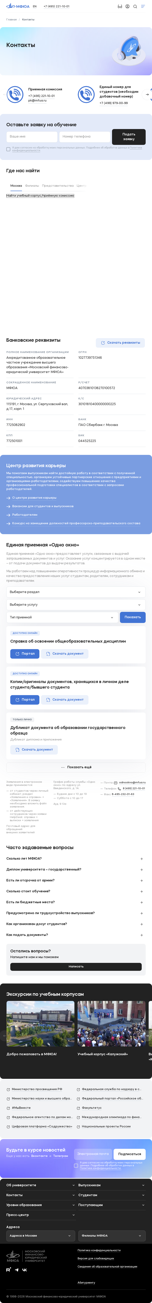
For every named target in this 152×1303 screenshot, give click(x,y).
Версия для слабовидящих (96, 1258)
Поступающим (90, 1205)
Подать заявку (129, 137)
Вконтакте (39, 1156)
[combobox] (76, 592)
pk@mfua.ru (37, 100)
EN (34, 6)
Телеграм (60, 1156)
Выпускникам (89, 1185)
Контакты (14, 1195)
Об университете (21, 1185)
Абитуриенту (86, 1282)
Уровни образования (24, 1205)
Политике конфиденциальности (100, 1168)
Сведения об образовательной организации (107, 1266)
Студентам (87, 1195)
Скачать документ (65, 654)
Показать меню (143, 6)
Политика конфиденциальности (99, 1250)
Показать (133, 617)
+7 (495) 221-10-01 (56, 6)
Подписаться (129, 1154)
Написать (76, 966)
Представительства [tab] (58, 186)
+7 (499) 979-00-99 (114, 103)
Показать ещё (76, 767)
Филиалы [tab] (32, 186)
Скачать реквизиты (120, 343)
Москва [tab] (16, 186)
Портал (25, 654)
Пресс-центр (17, 1215)
